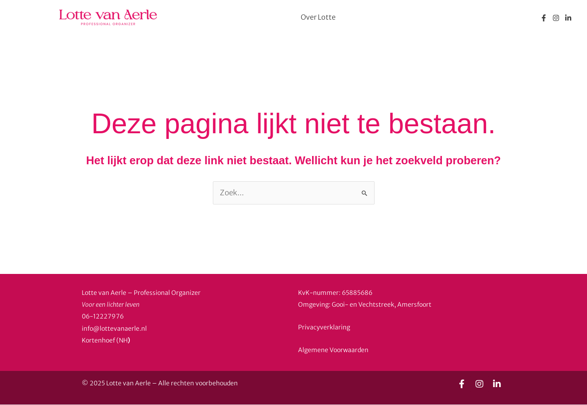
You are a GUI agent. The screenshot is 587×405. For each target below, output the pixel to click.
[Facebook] (543, 17)
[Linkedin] (568, 17)
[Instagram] (555, 17)
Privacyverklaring (324, 327)
